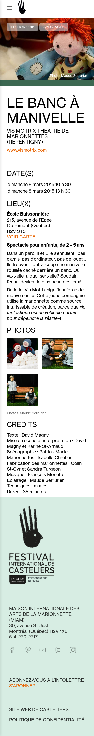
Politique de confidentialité (46, 719)
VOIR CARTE (21, 236)
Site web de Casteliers (39, 709)
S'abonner (22, 685)
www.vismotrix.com (27, 150)
